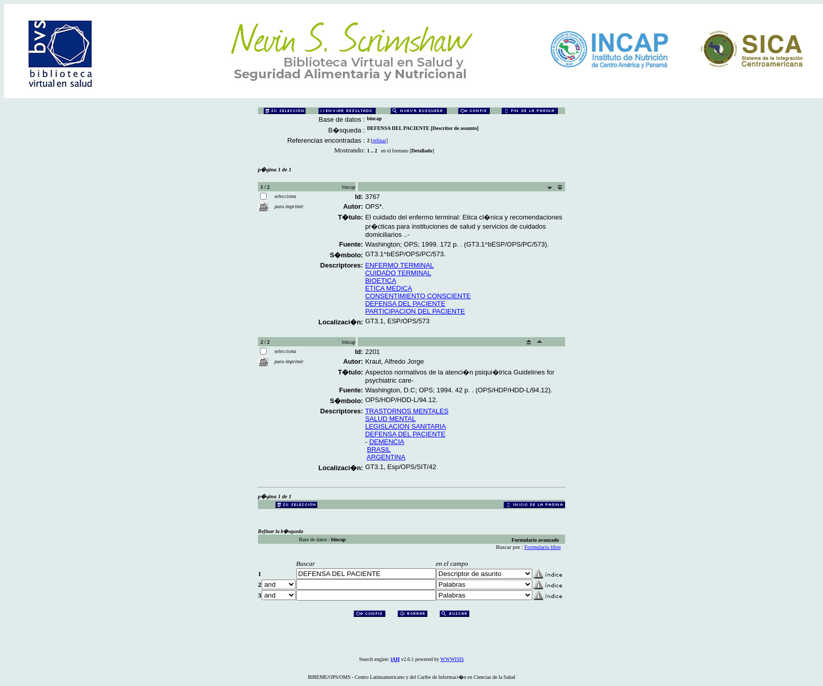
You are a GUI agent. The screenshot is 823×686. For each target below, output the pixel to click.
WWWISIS (452, 659)
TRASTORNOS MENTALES (406, 411)
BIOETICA (380, 280)
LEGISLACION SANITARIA (405, 426)
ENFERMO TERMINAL (399, 265)
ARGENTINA (385, 457)
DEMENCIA (386, 442)
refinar (379, 140)
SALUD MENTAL (390, 419)
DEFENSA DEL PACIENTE (405, 303)
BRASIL (379, 449)
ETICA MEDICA (388, 288)
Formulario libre (543, 547)
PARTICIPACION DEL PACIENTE (415, 311)
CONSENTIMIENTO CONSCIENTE (417, 296)
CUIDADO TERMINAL (398, 273)
